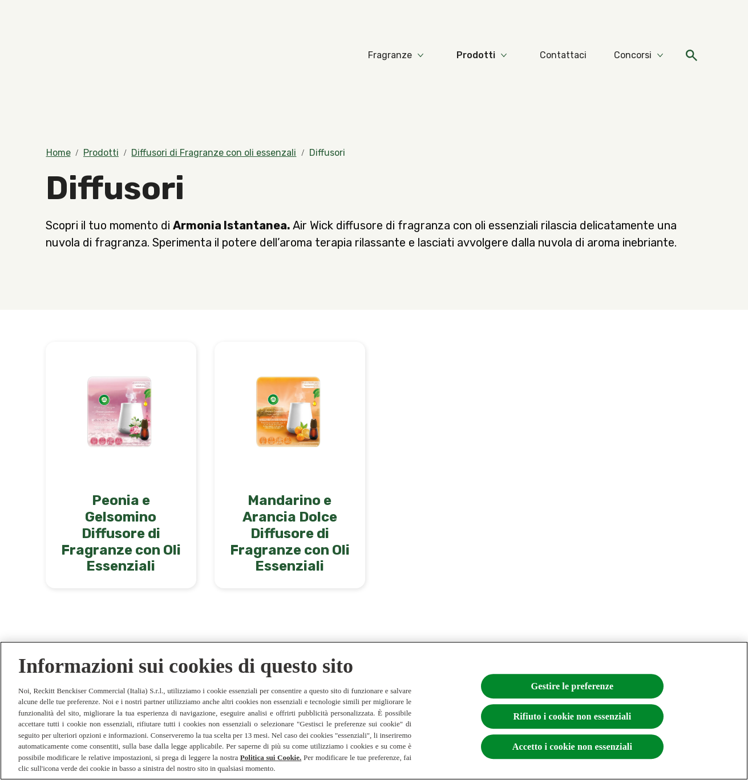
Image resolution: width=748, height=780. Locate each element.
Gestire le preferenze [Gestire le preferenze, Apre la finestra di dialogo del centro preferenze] (572, 687)
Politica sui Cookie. (270, 758)
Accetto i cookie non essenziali (572, 748)
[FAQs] (691, 16)
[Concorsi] (633, 55)
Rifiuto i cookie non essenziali (573, 717)
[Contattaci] (563, 55)
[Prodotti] (475, 55)
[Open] (691, 55)
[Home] (68, 55)
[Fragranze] (390, 55)
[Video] (658, 16)
